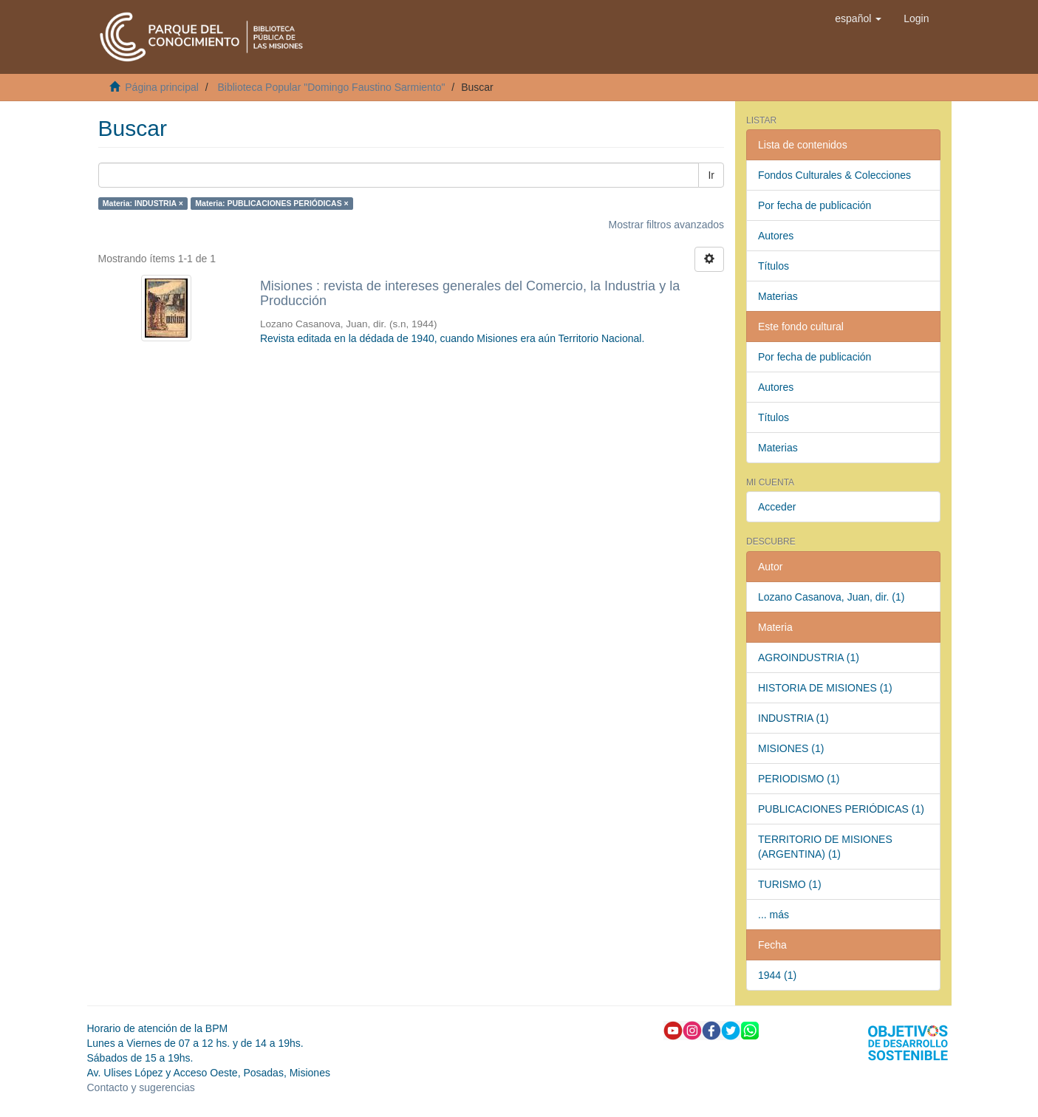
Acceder (777, 507)
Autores (775, 236)
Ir (711, 175)
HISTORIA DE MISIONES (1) (825, 688)
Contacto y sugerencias (141, 1087)
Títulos (773, 266)
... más (773, 914)
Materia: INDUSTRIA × (143, 203)
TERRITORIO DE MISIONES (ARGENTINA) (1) (825, 846)
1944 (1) (777, 975)
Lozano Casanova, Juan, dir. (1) (831, 597)
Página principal (162, 87)
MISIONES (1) (791, 748)
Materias (778, 296)
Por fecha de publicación (814, 205)
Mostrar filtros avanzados (666, 224)
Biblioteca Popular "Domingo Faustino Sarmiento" (331, 87)
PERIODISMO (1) (798, 779)
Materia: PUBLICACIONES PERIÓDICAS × (271, 203)
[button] (858, 18)
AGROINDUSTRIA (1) (808, 657)
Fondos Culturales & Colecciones (834, 175)
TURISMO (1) (790, 884)
